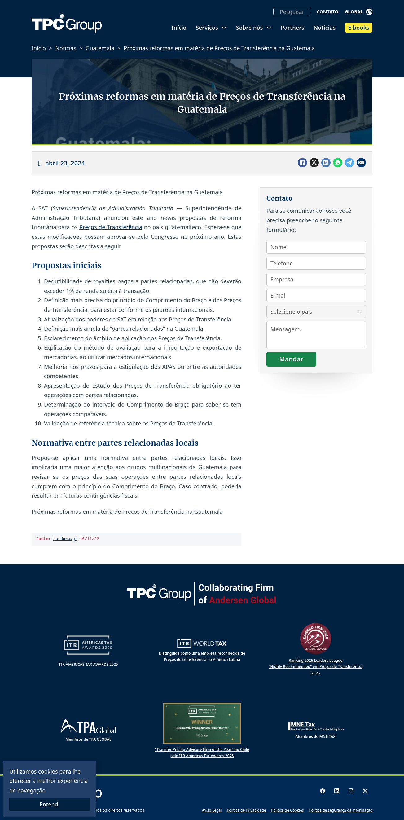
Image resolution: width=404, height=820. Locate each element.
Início (178, 27)
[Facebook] (302, 162)
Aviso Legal (212, 810)
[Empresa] (316, 279)
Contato (328, 11)
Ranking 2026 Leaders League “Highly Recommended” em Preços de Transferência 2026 (315, 667)
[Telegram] (349, 162)
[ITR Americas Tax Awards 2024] (88, 645)
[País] (316, 311)
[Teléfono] (316, 263)
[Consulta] (316, 335)
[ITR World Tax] (202, 643)
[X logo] (365, 791)
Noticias (65, 48)
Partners (292, 27)
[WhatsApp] (337, 162)
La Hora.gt (65, 539)
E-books (358, 27)
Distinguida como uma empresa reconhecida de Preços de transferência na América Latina (202, 656)
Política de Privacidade (246, 810)
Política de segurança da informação (340, 810)
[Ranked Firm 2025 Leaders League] (315, 638)
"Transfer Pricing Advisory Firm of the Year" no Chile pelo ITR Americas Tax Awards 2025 (202, 752)
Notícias (325, 27)
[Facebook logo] (322, 791)
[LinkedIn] (326, 162)
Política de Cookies (287, 810)
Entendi (50, 804)
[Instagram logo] (351, 791)
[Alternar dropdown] (369, 12)
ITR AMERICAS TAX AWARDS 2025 (88, 664)
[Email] (361, 162)
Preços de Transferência (110, 227)
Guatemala (100, 48)
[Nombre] (316, 247)
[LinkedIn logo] (337, 791)
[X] (314, 162)
